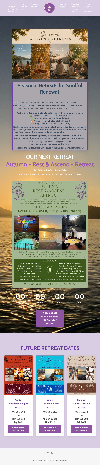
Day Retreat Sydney (24, 6)
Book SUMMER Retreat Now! (81, 429)
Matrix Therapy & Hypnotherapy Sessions (12, 8)
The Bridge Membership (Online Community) (75, 8)
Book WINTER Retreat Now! (18, 429)
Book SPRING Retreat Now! (50, 429)
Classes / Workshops (35, 5)
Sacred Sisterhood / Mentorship (88, 8)
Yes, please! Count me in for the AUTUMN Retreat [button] (50, 318)
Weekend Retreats (63, 5)
